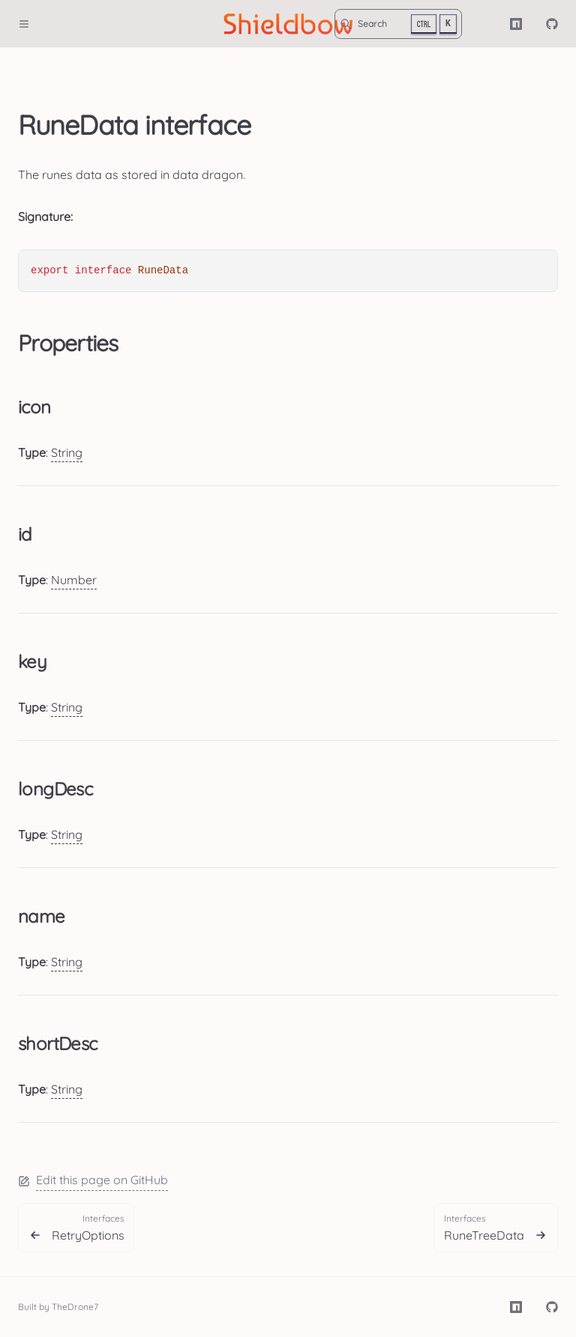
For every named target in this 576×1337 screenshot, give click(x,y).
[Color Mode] (486, 24)
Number (74, 579)
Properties (68, 343)
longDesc (55, 788)
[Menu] (30, 24)
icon (34, 406)
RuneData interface (134, 125)
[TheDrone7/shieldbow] (552, 24)
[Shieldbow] (288, 23)
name (41, 916)
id (25, 534)
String (66, 452)
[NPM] (516, 24)
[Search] (398, 24)
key (32, 661)
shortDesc (58, 1043)
